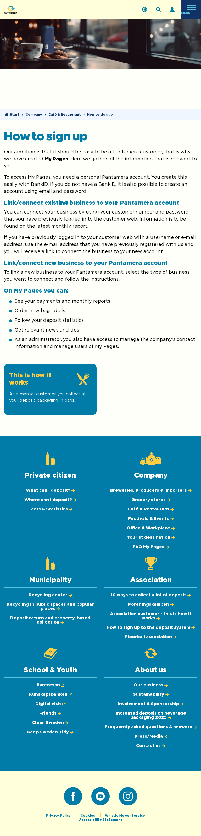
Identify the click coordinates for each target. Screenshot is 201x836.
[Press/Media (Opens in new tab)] (151, 736)
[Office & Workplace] (151, 528)
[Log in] (172, 9)
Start (14, 114)
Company (34, 114)
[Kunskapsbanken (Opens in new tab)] (50, 694)
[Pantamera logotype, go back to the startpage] (30, 9)
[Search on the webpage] (158, 9)
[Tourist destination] (151, 537)
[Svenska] (144, 9)
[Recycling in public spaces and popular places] (50, 606)
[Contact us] (150, 746)
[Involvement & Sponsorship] (151, 704)
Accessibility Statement (100, 819)
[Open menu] (191, 9)
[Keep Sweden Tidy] (50, 732)
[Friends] (50, 713)
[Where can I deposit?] (50, 500)
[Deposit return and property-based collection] (50, 620)
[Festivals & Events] (151, 519)
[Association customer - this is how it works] (151, 616)
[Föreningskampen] (151, 604)
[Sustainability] (151, 694)
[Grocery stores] (150, 500)
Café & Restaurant (64, 114)
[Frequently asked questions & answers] (151, 727)
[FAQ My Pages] (151, 547)
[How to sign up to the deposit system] (151, 627)
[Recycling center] (50, 595)
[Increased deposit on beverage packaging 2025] (151, 715)
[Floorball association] (151, 637)
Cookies (88, 815)
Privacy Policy (58, 815)
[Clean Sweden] (50, 723)
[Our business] (151, 685)
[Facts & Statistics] (50, 509)
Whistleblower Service (125, 815)
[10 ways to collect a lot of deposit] (151, 595)
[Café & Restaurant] (151, 509)
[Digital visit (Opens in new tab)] (50, 704)
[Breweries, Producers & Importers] (151, 490)
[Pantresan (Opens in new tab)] (50, 685)
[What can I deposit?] (50, 490)
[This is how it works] (50, 389)
